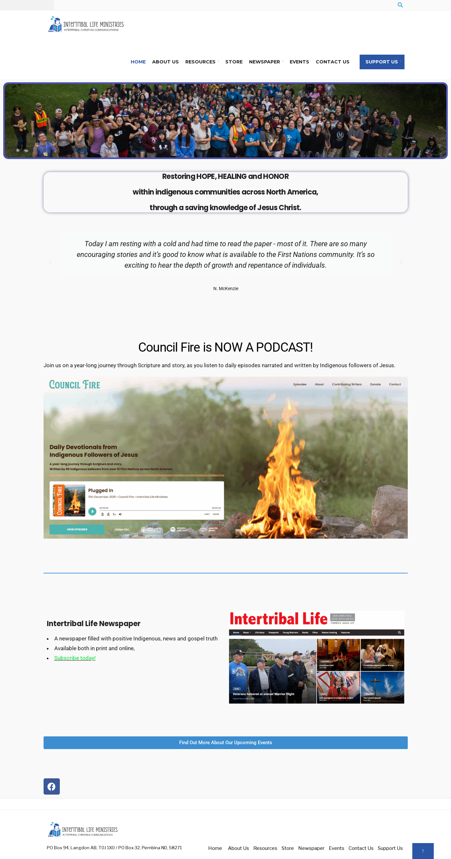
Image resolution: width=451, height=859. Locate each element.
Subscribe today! (75, 658)
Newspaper (264, 62)
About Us (165, 62)
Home (138, 62)
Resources (200, 62)
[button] (50, 262)
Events (299, 62)
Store (234, 62)
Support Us (381, 62)
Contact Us (333, 62)
